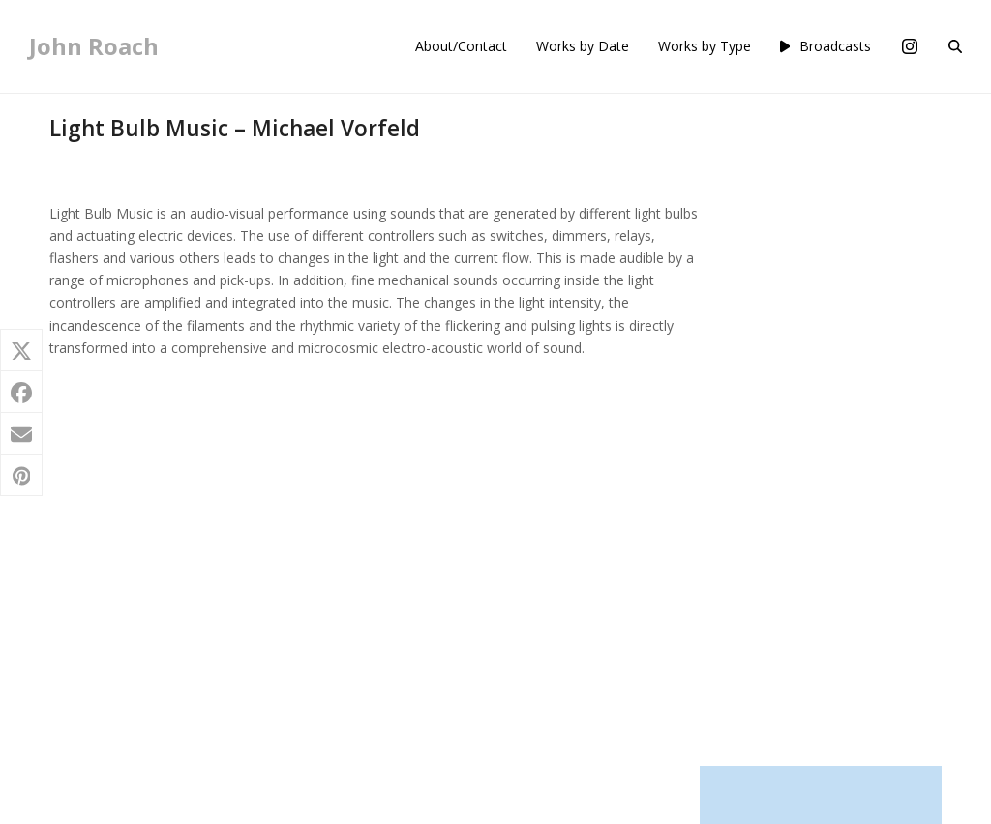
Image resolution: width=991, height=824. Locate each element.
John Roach (94, 46)
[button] (955, 46)
